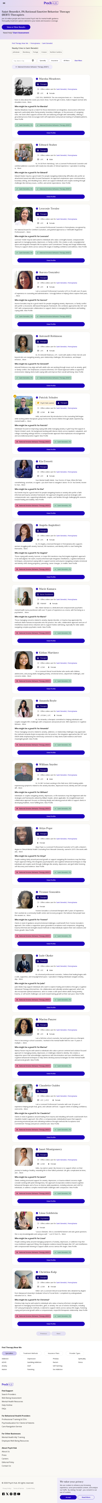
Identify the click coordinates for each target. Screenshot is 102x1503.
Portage (35, 52)
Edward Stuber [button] (48, 145)
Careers (5, 1458)
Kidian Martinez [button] (49, 652)
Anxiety (4, 1366)
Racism (55, 1362)
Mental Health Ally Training (13, 1437)
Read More (86, 1497)
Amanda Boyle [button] (48, 701)
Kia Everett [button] (46, 461)
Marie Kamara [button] (47, 589)
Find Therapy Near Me (20, 43)
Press (4, 1455)
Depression (31, 1359)
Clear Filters (78, 61)
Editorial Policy (8, 1462)
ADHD (4, 1362)
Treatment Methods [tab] (30, 1353)
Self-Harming (57, 1366)
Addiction (5, 1359)
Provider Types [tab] (74, 1353)
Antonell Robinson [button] (50, 336)
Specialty (43, 61)
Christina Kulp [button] (48, 1272)
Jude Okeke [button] (46, 955)
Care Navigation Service (12, 1426)
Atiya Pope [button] (45, 828)
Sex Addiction (58, 1369)
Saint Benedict (47, 43)
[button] (24, 86)
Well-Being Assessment (11, 1398)
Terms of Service (18, 1488)
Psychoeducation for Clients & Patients (18, 1423)
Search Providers (9, 1394)
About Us (6, 1451)
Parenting (30, 1369)
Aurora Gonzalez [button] (49, 272)
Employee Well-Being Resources (15, 1441)
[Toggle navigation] (4, 3)
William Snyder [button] (48, 764)
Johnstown (16, 52)
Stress (80, 1362)
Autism (4, 1369)
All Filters (67, 61)
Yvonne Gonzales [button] (49, 892)
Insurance (54, 61)
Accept (68, 1497)
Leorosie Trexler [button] (49, 208)
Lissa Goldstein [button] (48, 1213)
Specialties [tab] (9, 1353)
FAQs (4, 1408)
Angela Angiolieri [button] (49, 525)
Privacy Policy (7, 1488)
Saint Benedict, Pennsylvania (66, 89)
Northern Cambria (56, 52)
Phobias (56, 1359)
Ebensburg (26, 52)
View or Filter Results (16, 27)
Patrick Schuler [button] (48, 397)
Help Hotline (7, 1405)
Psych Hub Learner (45, 403)
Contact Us (6, 1466)
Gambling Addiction (34, 1362)
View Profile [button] (19, 119)
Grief (29, 1366)
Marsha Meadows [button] (49, 79)
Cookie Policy (30, 1488)
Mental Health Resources (12, 1401)
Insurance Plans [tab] (53, 1353)
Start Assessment (21, 32)
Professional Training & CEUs (14, 1419)
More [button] (29, 102)
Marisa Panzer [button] (48, 1019)
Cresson (44, 52)
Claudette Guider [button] (49, 1085)
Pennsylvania (35, 43)
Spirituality (82, 1359)
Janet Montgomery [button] (50, 1149)
